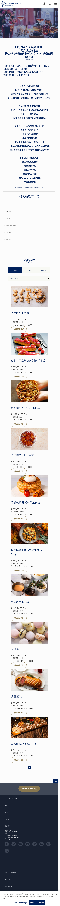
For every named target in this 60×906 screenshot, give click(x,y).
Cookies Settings (20, 903)
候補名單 (43, 270)
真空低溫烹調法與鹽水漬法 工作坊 (28, 552)
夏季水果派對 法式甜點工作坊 (28, 360)
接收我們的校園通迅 (29, 788)
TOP (55, 781)
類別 (15, 270)
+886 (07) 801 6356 (11, 839)
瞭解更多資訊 (19, 329)
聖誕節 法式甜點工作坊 (24, 744)
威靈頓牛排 (17, 696)
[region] (30, 898)
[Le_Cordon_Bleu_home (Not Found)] (12, 4)
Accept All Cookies (37, 903)
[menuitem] (44, 4)
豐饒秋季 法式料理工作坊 (25, 502)
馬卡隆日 (16, 649)
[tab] (29, 211)
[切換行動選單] (55, 4)
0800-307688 (15, 837)
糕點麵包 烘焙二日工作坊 (25, 408)
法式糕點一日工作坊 (22, 455)
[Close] (56, 894)
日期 (29, 270)
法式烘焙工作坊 (20, 313)
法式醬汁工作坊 (20, 602)
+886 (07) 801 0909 (11, 835)
